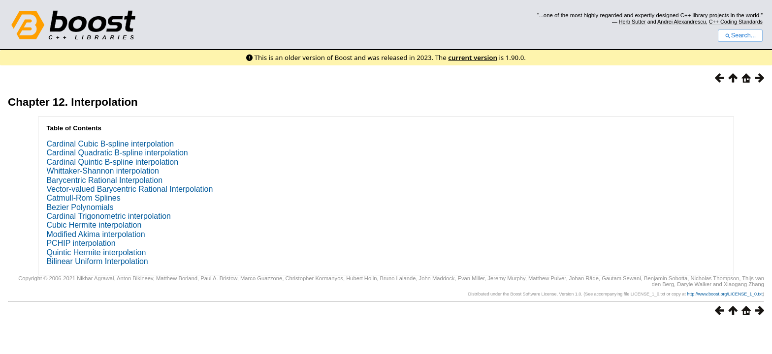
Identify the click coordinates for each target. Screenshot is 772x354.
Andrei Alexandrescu (681, 22)
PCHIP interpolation (80, 243)
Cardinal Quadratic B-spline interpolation (117, 152)
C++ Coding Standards (736, 22)
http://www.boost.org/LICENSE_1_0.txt (725, 294)
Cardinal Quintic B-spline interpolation (112, 162)
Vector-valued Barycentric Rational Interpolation (129, 189)
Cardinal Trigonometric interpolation (108, 216)
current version (472, 57)
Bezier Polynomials (79, 207)
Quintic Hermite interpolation (96, 252)
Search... (740, 35)
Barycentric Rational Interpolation (104, 180)
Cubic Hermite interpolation (93, 225)
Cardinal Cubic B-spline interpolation (110, 144)
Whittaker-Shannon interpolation (102, 171)
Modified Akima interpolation (95, 234)
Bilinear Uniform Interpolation (97, 261)
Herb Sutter (632, 22)
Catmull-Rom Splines (83, 198)
